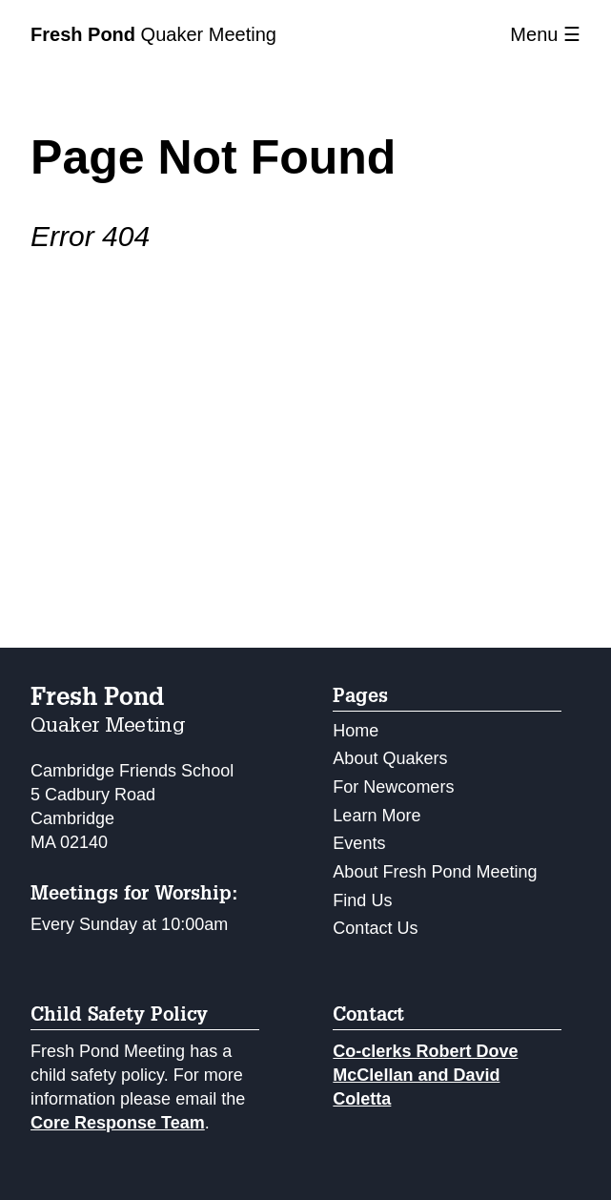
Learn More (376, 815)
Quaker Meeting (153, 34)
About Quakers (390, 758)
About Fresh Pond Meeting (435, 871)
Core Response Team (118, 1122)
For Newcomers (393, 787)
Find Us (362, 900)
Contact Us (375, 928)
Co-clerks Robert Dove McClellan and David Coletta (425, 1075)
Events (359, 843)
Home (355, 730)
